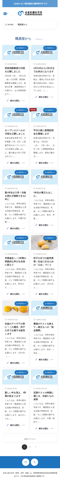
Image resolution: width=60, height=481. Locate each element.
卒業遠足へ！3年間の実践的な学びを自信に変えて (15, 261)
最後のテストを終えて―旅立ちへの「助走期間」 (43, 327)
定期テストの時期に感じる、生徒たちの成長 (43, 396)
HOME (11, 24)
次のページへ (30, 439)
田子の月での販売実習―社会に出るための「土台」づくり (43, 261)
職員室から (23, 48)
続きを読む (15, 101)
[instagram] (25, 462)
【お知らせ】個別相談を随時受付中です (30, 4)
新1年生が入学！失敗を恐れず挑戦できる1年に (15, 196)
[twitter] (34, 462)
